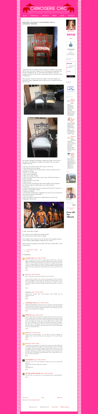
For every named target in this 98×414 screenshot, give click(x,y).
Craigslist (28, 251)
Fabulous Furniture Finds (73, 101)
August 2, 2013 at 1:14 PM (37, 315)
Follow (70, 38)
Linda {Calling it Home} (30, 302)
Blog (25, 16)
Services (45, 16)
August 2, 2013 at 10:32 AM (33, 274)
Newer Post (25, 397)
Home (42, 397)
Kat (26, 274)
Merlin (26, 332)
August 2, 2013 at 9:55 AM (40, 258)
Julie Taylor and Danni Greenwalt (32, 373)
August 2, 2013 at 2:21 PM (34, 332)
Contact (71, 16)
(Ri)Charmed (28, 315)
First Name (69, 71)
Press (54, 16)
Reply (26, 270)
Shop (62, 16)
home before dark (29, 258)
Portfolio (34, 16)
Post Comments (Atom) (34, 400)
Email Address (70, 67)
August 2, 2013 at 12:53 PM (42, 302)
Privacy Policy (55, 407)
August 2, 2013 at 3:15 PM (33, 343)
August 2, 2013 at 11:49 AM (37, 292)
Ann (26, 343)
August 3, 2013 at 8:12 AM (39, 359)
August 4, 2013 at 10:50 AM (47, 373)
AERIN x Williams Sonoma (72, 154)
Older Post (59, 397)
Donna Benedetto (29, 359)
